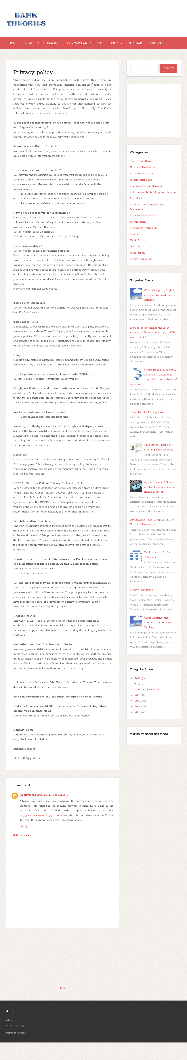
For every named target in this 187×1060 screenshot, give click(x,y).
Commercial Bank (141, 197)
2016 (137, 724)
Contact (17, 59)
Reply (23, 843)
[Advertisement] (62, 975)
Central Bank (138, 239)
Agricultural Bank (140, 178)
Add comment (23, 853)
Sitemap (148, 44)
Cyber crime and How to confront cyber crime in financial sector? (159, 504)
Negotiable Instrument (143, 245)
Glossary (125, 44)
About (9, 1038)
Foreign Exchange (141, 191)
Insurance (136, 251)
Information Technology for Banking (153, 209)
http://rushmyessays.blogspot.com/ (41, 832)
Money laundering (141, 276)
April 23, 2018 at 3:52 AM (52, 812)
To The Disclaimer (17, 1044)
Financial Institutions (142, 185)
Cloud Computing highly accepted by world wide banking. (159, 312)
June (141, 701)
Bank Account (139, 258)
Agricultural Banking (46, 44)
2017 (137, 718)
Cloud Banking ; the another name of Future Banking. (158, 640)
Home (14, 44)
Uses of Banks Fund (142, 233)
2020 (138, 696)
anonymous (28, 812)
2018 (137, 712)
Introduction (137, 216)
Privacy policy (33, 90)
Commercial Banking (91, 44)
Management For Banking (146, 203)
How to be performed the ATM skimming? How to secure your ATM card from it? (152, 350)
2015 (137, 729)
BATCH (135, 264)
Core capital (137, 270)
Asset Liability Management (146, 429)
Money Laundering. (141, 607)
